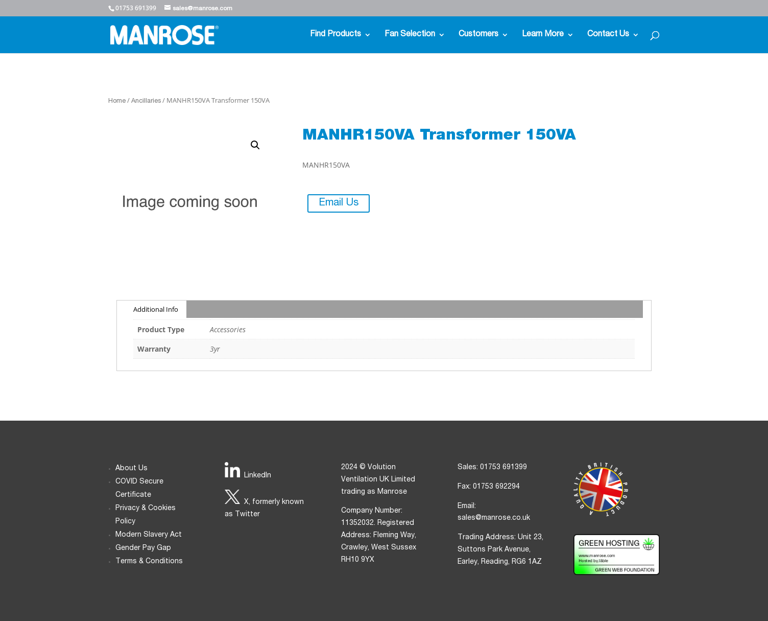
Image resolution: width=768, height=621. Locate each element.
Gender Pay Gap (143, 548)
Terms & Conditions (149, 561)
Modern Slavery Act (148, 535)
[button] (255, 145)
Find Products (335, 35)
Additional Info (155, 309)
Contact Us (608, 35)
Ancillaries (146, 101)
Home (117, 101)
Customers (478, 35)
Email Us (338, 203)
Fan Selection (410, 35)
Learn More (543, 35)
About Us (131, 468)
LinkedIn (257, 475)
